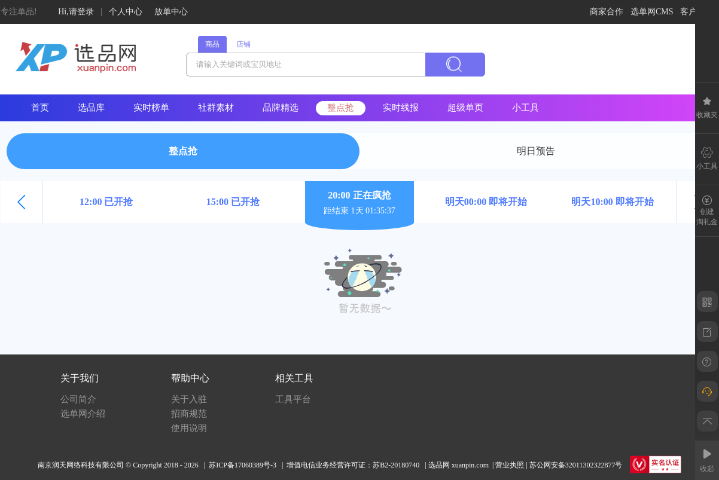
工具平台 (293, 399)
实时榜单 (151, 107)
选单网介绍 (82, 413)
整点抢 (340, 107)
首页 (40, 107)
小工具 (525, 107)
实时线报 (401, 107)
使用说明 (189, 428)
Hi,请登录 (76, 11)
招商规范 (189, 413)
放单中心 (171, 11)
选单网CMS (652, 11)
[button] (21, 202)
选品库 (91, 107)
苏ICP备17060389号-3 (242, 465)
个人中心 (125, 11)
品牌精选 (280, 107)
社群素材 (216, 107)
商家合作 (606, 11)
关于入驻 (189, 399)
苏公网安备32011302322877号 (576, 465)
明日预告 (536, 151)
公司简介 (78, 399)
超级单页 (465, 107)
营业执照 (509, 465)
